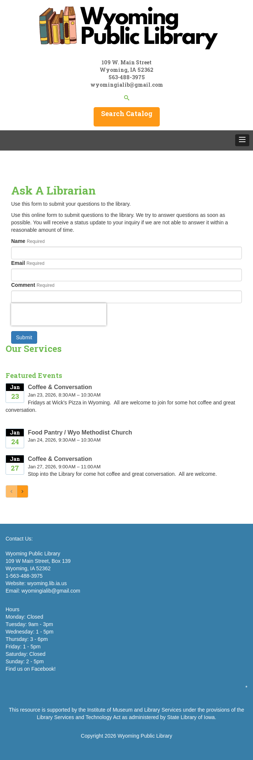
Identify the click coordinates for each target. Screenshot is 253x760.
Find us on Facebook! (31, 669)
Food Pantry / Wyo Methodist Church (80, 432)
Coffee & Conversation (60, 387)
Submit (24, 337)
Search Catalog (126, 113)
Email (18, 263)
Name (18, 241)
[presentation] (58, 314)
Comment (23, 285)
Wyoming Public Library (144, 736)
